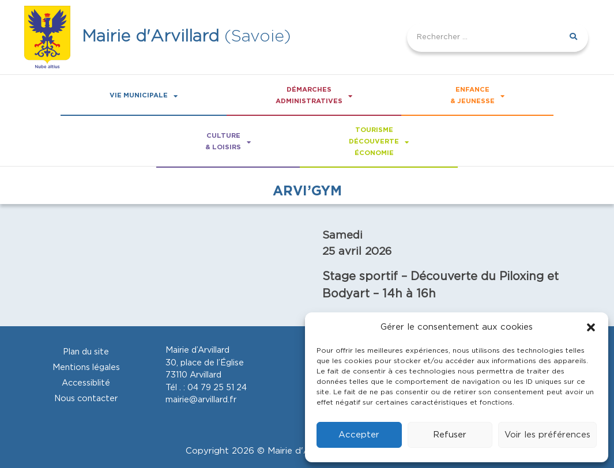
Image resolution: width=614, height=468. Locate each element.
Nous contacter (86, 398)
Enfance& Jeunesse (477, 95)
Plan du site (86, 352)
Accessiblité (86, 383)
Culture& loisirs (228, 142)
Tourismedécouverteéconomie (379, 141)
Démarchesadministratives (314, 95)
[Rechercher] (573, 37)
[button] (591, 327)
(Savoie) (186, 36)
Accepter (358, 435)
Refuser (449, 435)
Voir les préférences (547, 435)
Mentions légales (86, 367)
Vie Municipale (144, 96)
